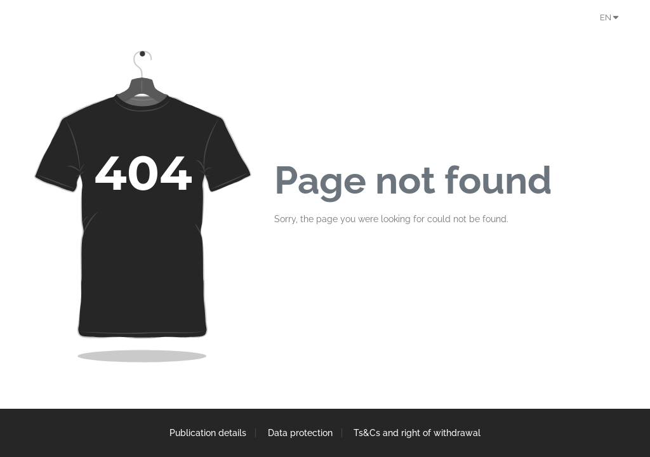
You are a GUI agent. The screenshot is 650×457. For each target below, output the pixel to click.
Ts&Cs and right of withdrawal (418, 432)
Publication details (207, 432)
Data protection (300, 432)
